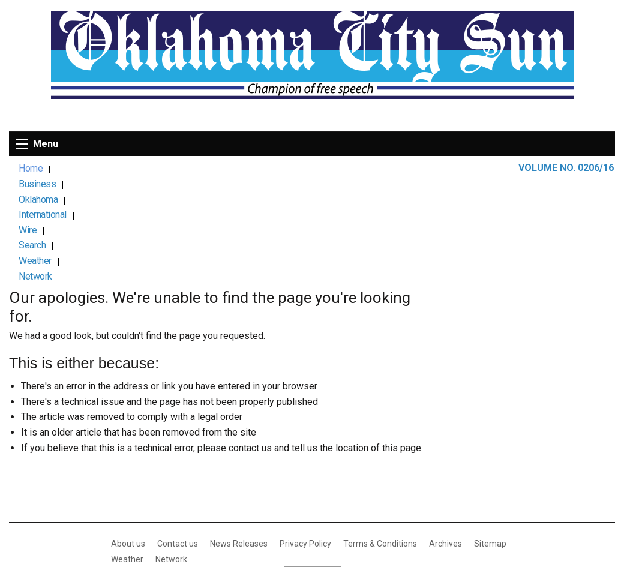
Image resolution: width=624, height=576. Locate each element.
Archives (445, 437)
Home (31, 168)
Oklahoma (129, 168)
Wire (236, 168)
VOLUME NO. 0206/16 (566, 167)
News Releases (239, 437)
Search (273, 168)
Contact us (177, 437)
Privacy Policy (305, 437)
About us (128, 437)
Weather (318, 168)
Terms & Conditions (380, 437)
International (188, 168)
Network (366, 168)
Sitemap (490, 437)
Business (76, 168)
